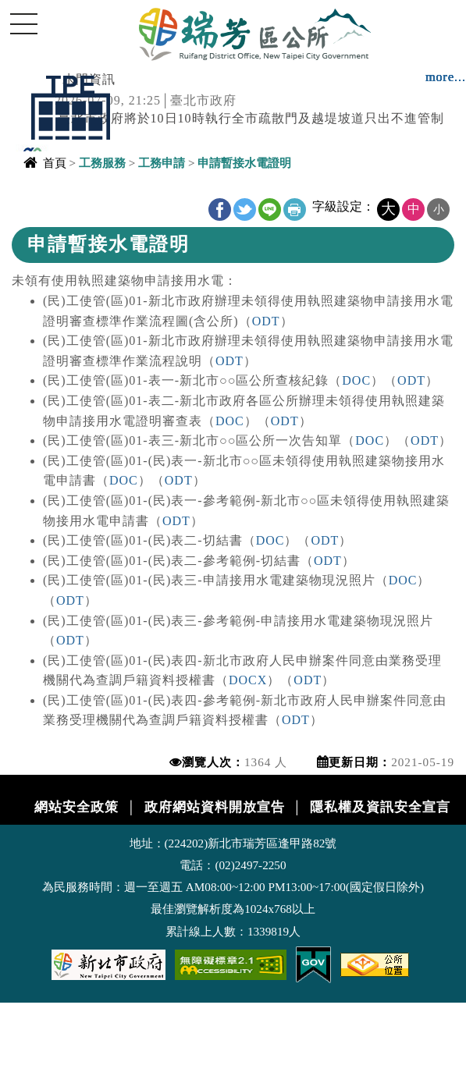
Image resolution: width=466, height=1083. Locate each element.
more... (445, 76)
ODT (266, 321)
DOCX (248, 680)
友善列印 (294, 209)
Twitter (244, 209)
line (269, 209)
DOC (356, 380)
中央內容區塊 (51, 200)
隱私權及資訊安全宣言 (380, 807)
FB (219, 209)
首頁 (54, 162)
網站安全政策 (76, 807)
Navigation (23, 23)
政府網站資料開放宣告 (214, 807)
